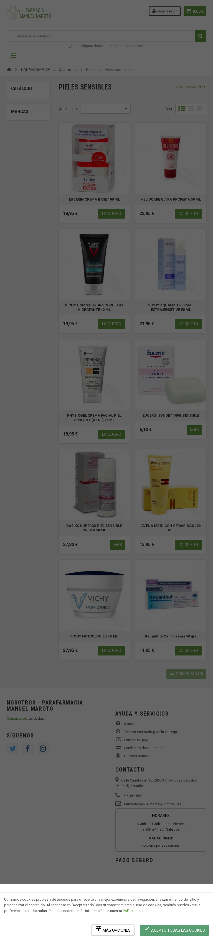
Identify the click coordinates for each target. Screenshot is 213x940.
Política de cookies (138, 911)
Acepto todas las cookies (174, 929)
